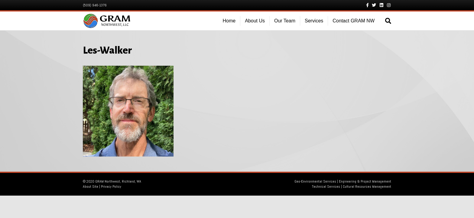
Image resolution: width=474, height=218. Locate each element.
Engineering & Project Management (365, 181)
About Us (255, 20)
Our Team (284, 20)
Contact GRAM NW (354, 20)
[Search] (385, 21)
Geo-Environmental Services (315, 181)
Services (314, 20)
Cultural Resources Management (367, 186)
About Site (90, 186)
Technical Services (326, 186)
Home (229, 20)
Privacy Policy (111, 186)
